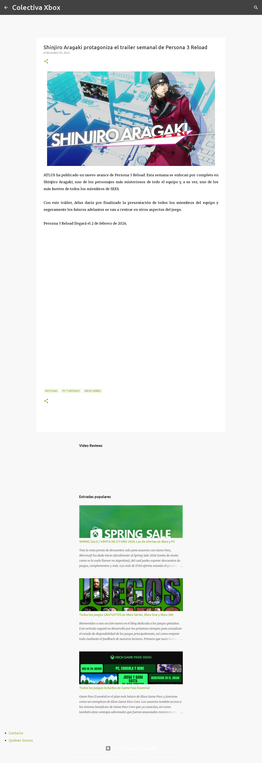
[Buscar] (66, 7)
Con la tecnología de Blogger (131, 748)
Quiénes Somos (21, 740)
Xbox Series (93, 390)
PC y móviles (71, 390)
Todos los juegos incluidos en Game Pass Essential (114, 688)
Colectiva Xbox (36, 7)
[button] (46, 62)
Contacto (16, 733)
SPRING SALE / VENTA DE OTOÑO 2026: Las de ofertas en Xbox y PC (127, 541)
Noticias (51, 390)
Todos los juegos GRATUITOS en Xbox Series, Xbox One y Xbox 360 (126, 614)
